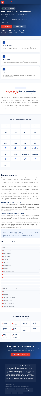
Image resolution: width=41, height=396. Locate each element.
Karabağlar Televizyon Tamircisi (34, 323)
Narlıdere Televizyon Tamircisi (14, 336)
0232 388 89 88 (6, 26)
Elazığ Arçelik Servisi (29, 388)
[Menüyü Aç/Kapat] (38, 2)
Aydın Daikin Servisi (15, 390)
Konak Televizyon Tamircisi (24, 323)
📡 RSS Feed (15, 392)
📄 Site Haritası (30, 390)
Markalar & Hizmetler (19, 26)
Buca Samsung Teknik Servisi (10, 388)
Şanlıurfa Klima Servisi (24, 386)
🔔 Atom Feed (20, 392)
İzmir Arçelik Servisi (17, 386)
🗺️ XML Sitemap (8, 392)
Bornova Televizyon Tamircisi (4, 323)
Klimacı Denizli (8, 390)
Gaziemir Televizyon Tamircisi (34, 330)
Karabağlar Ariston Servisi (21, 388)
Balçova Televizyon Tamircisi (4, 336)
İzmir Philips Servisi (9, 386)
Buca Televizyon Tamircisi (15, 323)
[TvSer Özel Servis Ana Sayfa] (8, 2)
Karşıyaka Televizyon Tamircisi (4, 330)
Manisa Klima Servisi (23, 390)
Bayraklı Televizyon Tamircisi (14, 330)
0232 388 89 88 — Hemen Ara (20, 354)
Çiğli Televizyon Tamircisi (25, 329)
